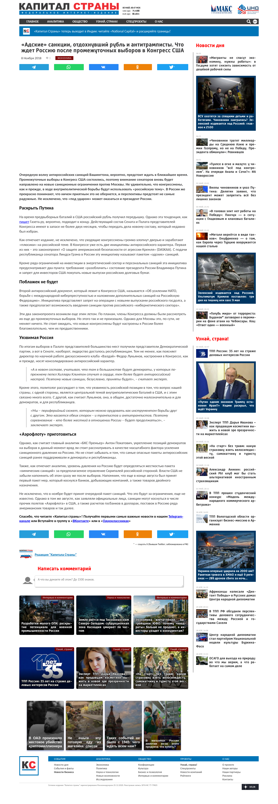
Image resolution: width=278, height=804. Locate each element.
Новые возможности (108, 775)
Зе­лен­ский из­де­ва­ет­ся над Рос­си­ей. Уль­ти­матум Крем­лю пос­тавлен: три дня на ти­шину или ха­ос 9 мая (226, 296)
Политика (101, 768)
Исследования (104, 779)
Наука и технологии (118, 597)
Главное (32, 21)
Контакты (227, 779)
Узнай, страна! (107, 21)
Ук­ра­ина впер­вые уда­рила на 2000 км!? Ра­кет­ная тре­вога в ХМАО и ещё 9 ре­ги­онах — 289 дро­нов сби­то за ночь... (226, 574)
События (59, 759)
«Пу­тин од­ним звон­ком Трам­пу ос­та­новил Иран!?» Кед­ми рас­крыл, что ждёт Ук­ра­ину (226, 405)
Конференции (146, 764)
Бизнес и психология (150, 772)
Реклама (227, 775)
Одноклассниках (116, 521)
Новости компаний (191, 772)
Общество (79, 21)
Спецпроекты (136, 21)
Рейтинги (185, 775)
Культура (143, 768)
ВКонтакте (81, 521)
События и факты (64, 768)
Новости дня (210, 45)
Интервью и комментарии (58, 597)
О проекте (228, 764)
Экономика (102, 764)
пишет (24, 221)
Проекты (185, 759)
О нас (159, 21)
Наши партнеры (231, 772)
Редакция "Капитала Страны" (56, 555)
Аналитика (55, 21)
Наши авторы (230, 768)
